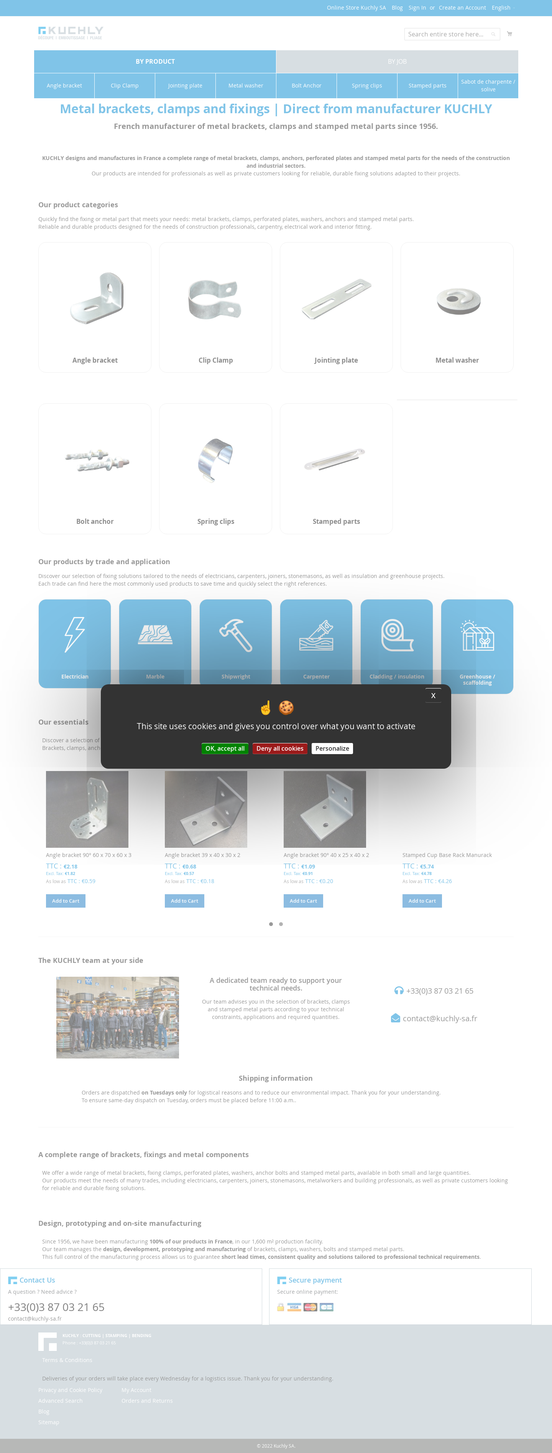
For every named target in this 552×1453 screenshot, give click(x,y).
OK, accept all (225, 748)
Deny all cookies (280, 748)
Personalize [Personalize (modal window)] (332, 748)
